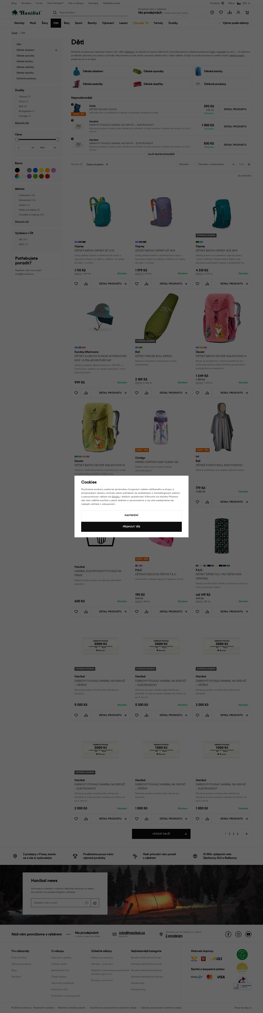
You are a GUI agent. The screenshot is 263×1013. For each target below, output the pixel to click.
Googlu (116, 496)
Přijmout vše (131, 526)
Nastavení (131, 515)
